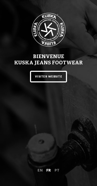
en (40, 170)
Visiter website (48, 76)
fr (48, 170)
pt (57, 170)
